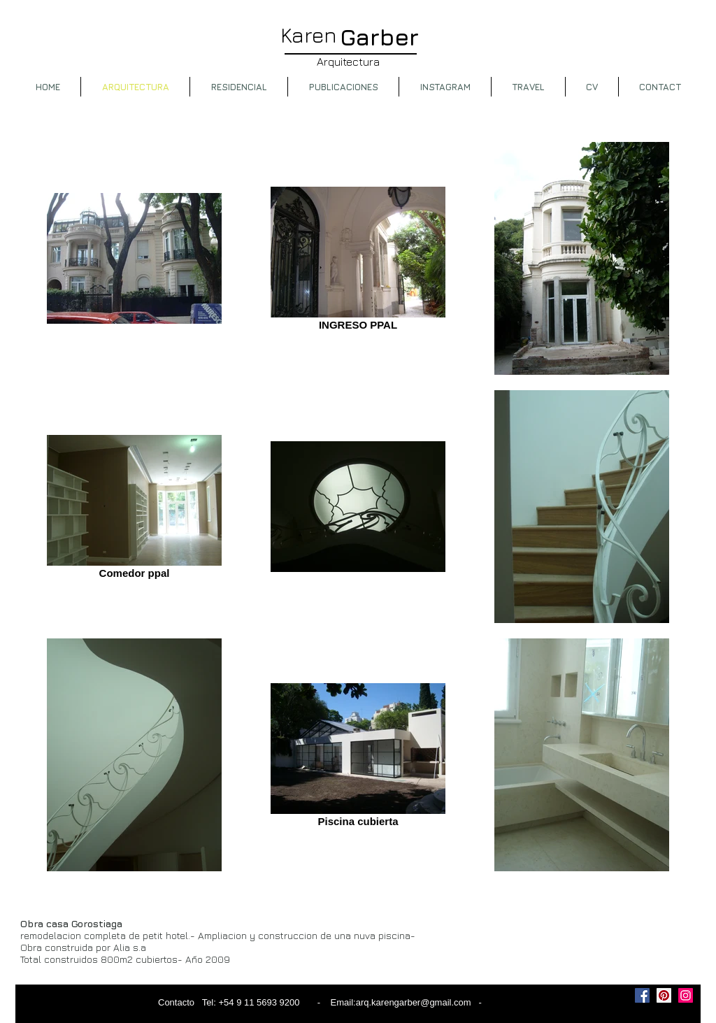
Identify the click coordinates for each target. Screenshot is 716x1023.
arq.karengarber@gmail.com (413, 1002)
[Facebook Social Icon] (642, 995)
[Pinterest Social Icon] (664, 995)
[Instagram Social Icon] (685, 995)
